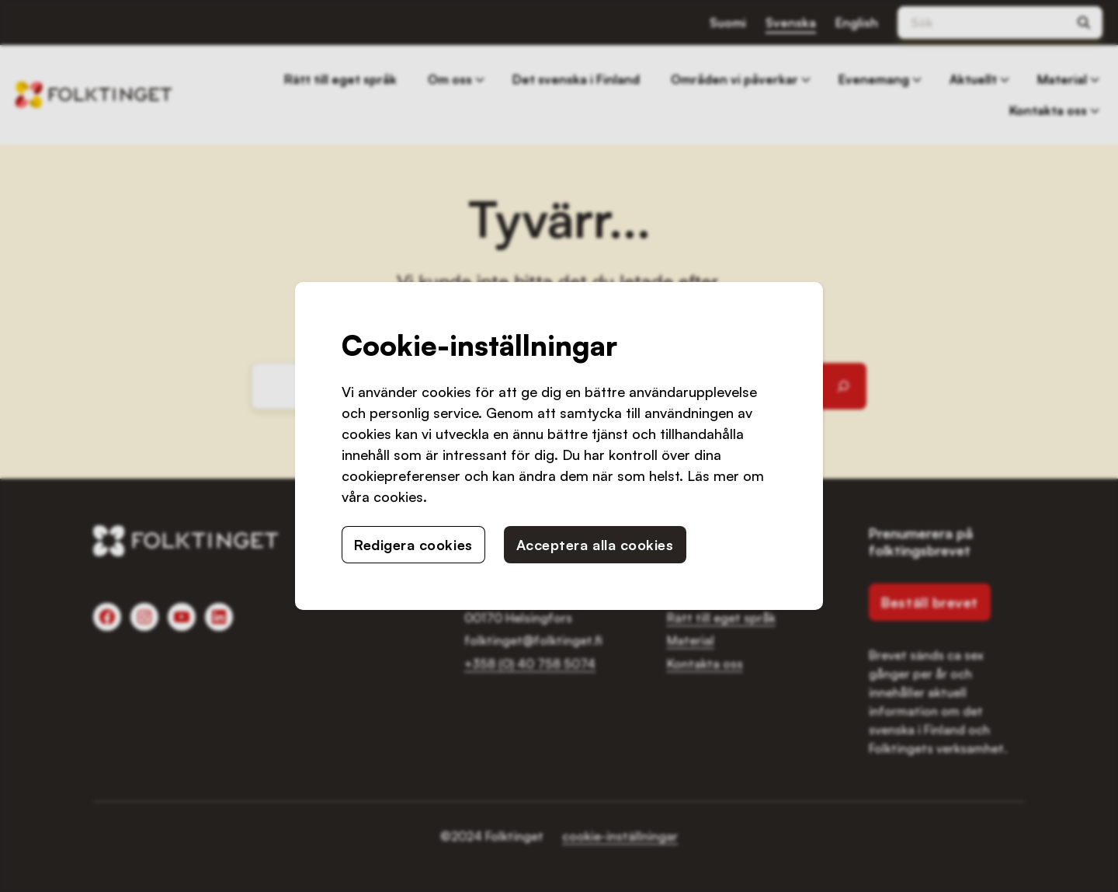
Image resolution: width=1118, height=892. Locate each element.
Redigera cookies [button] (413, 544)
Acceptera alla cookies (595, 544)
